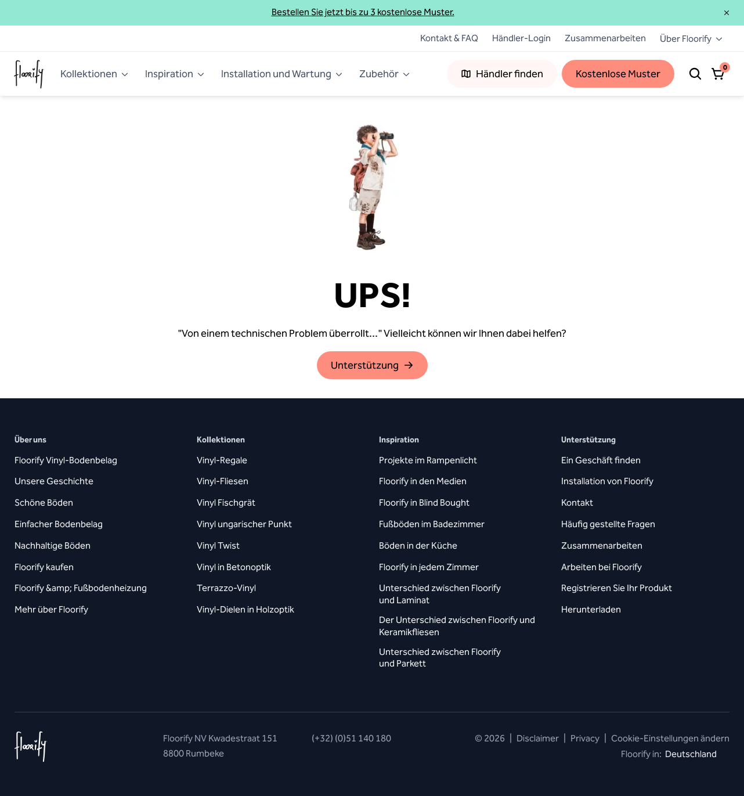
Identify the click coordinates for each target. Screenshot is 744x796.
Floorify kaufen (44, 566)
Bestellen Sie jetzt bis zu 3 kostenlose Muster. (363, 11)
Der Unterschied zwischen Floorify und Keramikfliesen (457, 625)
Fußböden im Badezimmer (432, 524)
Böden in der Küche (418, 545)
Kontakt (577, 502)
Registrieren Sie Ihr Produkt (616, 587)
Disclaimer (538, 738)
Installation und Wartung (282, 73)
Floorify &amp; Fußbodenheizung (81, 587)
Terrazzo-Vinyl (226, 587)
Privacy (584, 738)
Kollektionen (94, 73)
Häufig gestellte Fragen (608, 524)
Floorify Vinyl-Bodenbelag (66, 460)
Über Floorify (691, 38)
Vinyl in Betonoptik (234, 566)
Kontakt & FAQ (442, 38)
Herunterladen (591, 609)
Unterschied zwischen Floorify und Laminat (440, 594)
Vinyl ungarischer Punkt (244, 524)
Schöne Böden (44, 502)
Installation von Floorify (607, 481)
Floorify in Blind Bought (424, 502)
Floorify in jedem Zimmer (429, 566)
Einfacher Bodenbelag (59, 524)
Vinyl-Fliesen (222, 481)
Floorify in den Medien (423, 481)
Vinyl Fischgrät (226, 502)
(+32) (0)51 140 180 (351, 738)
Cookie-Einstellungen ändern (666, 738)
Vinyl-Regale (222, 460)
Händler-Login (521, 38)
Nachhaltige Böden (53, 545)
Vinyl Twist (218, 545)
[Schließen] (726, 12)
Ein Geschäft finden (601, 460)
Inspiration (175, 73)
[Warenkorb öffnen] (718, 73)
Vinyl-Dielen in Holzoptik (245, 609)
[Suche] (695, 73)
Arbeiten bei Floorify (601, 566)
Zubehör (384, 73)
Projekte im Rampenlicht (428, 460)
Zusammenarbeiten (605, 38)
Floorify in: (675, 753)
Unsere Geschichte (54, 481)
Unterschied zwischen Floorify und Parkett (440, 657)
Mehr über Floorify (51, 609)
